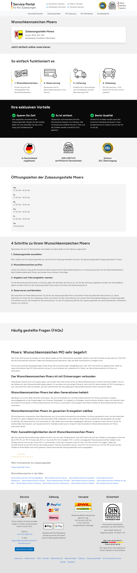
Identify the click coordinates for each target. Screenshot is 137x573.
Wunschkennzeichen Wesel (107, 483)
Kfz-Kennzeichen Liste (112, 558)
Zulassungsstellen (54, 14)
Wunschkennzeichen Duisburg (29, 483)
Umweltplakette (103, 14)
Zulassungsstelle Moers (20, 467)
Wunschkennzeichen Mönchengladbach (27, 478)
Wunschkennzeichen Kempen (83, 481)
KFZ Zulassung (70, 14)
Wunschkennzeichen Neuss (56, 478)
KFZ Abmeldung (87, 14)
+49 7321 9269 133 (24, 534)
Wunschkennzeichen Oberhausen (55, 483)
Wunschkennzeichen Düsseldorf (82, 478)
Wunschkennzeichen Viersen (33, 481)
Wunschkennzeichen (35, 14)
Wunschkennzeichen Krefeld (58, 481)
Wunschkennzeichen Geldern (83, 483)
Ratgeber (71, 562)
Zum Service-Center (24, 549)
